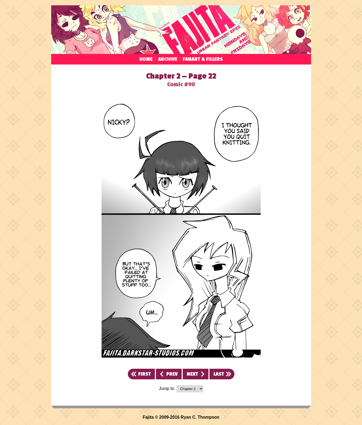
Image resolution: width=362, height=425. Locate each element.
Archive (167, 59)
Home (145, 59)
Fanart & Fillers (203, 59)
